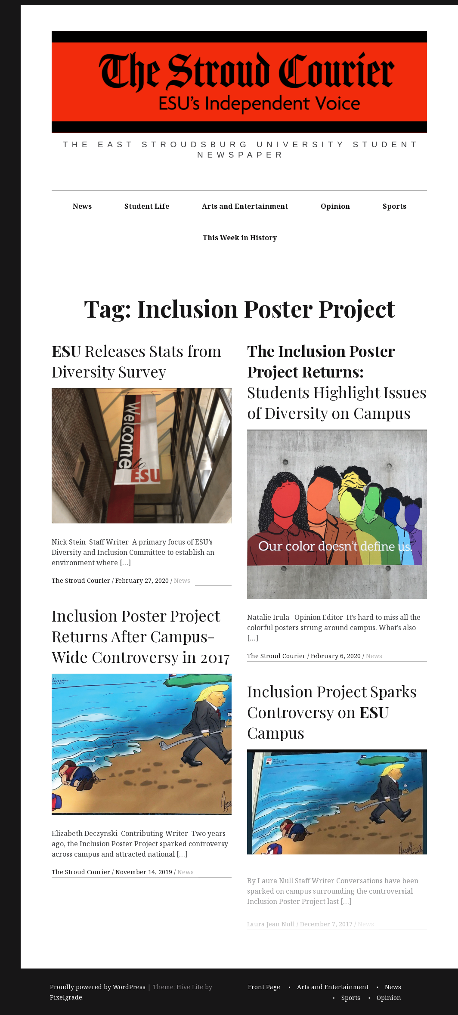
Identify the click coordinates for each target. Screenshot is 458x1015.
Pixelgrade (66, 997)
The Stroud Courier (82, 580)
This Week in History (239, 237)
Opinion (335, 206)
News (82, 206)
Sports (394, 206)
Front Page (264, 987)
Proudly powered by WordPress (97, 987)
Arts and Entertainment (245, 206)
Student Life (146, 206)
